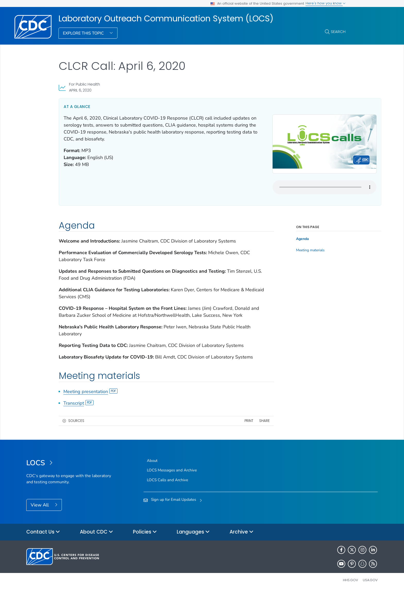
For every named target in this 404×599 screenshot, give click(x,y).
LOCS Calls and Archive (167, 486)
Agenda (278, 232)
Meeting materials (286, 243)
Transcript (78, 410)
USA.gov (370, 587)
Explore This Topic (84, 33)
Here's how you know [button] (326, 3)
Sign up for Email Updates (173, 506)
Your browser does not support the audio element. (295, 180)
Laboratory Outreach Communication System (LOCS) (165, 18)
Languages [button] (193, 539)
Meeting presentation (90, 398)
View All (40, 512)
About (152, 467)
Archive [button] (242, 539)
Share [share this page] (240, 427)
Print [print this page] (225, 427)
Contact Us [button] (43, 539)
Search (338, 31)
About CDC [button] (96, 539)
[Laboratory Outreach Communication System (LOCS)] (70, 470)
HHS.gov (350, 587)
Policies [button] (145, 539)
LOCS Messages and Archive (172, 477)
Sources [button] (76, 427)
